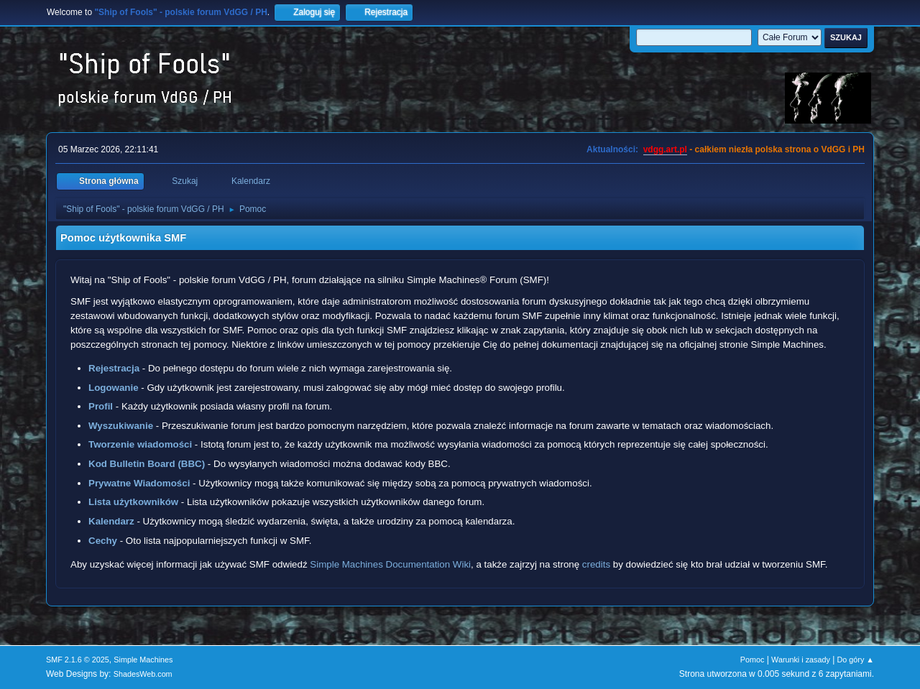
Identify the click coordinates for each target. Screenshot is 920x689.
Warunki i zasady (800, 659)
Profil (100, 406)
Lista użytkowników (133, 501)
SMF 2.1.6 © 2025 (77, 659)
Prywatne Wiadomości (139, 483)
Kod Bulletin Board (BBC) (146, 463)
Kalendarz (111, 521)
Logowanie (113, 387)
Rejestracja (113, 368)
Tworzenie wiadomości (140, 444)
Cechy (102, 540)
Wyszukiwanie (120, 425)
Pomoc (752, 659)
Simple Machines (143, 659)
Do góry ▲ (855, 659)
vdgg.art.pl (665, 149)
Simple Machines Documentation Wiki (390, 564)
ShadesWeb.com (143, 674)
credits (596, 564)
